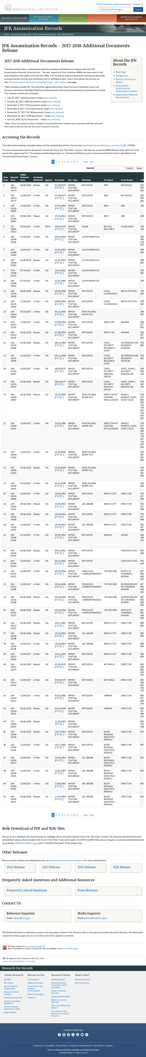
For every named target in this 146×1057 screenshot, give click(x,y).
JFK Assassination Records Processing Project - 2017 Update (37, 82)
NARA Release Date (24, 177)
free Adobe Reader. (35, 946)
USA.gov (109, 1045)
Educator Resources (73, 18)
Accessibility (49, 1045)
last (92, 161)
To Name (108, 179)
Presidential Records (13, 997)
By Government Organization (10, 987)
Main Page (121, 72)
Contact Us (137, 4)
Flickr (86, 1034)
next (86, 161)
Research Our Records (14, 18)
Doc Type (73, 179)
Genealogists (33, 979)
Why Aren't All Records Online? (61, 1006)
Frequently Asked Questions (27, 890)
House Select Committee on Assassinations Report (127, 88)
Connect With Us (73, 1030)
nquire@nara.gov (22, 918)
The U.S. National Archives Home (30, 7)
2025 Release (16, 867)
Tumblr (73, 1034)
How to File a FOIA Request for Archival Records (60, 1013)
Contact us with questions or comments (19, 961)
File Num (86, 179)
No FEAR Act (99, 1045)
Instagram (68, 1034)
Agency (49, 179)
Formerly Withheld (38, 178)
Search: (90, 167)
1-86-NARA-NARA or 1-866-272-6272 (73, 1052)
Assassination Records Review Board (127, 96)
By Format (8, 983)
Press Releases (87, 890)
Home (6, 34)
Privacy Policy (62, 1045)
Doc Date (59, 179)
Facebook (59, 1034)
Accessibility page (70, 948)
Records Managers (36, 994)
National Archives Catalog (11, 993)
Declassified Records (60, 996)
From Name (127, 179)
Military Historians (35, 983)
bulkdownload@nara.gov (26, 843)
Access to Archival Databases (12, 1002)
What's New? (82, 975)
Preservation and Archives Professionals (35, 988)
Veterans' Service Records (44, 18)
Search (138, 9)
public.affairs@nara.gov (95, 918)
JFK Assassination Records (44, 34)
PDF (58, 187)
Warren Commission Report (126, 80)
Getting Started (58, 979)
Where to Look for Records (59, 1001)
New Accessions (82, 983)
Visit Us (102, 18)
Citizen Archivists (104, 4)
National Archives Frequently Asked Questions (58, 985)
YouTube (77, 1034)
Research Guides (61, 975)
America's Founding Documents (131, 18)
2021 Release (122, 867)
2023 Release (51, 867)
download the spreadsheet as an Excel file (103, 145)
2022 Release (86, 867)
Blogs (82, 1034)
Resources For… (37, 975)
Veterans (32, 997)
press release (49, 97)
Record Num (14, 178)
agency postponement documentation (65, 860)
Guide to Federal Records (58, 991)
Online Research (13, 975)
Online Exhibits (10, 1012)
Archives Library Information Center (12, 1007)
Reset (139, 168)
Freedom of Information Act (81, 1045)
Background (121, 75)
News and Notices (83, 979)
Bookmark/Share (122, 4)
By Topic (7, 979)
